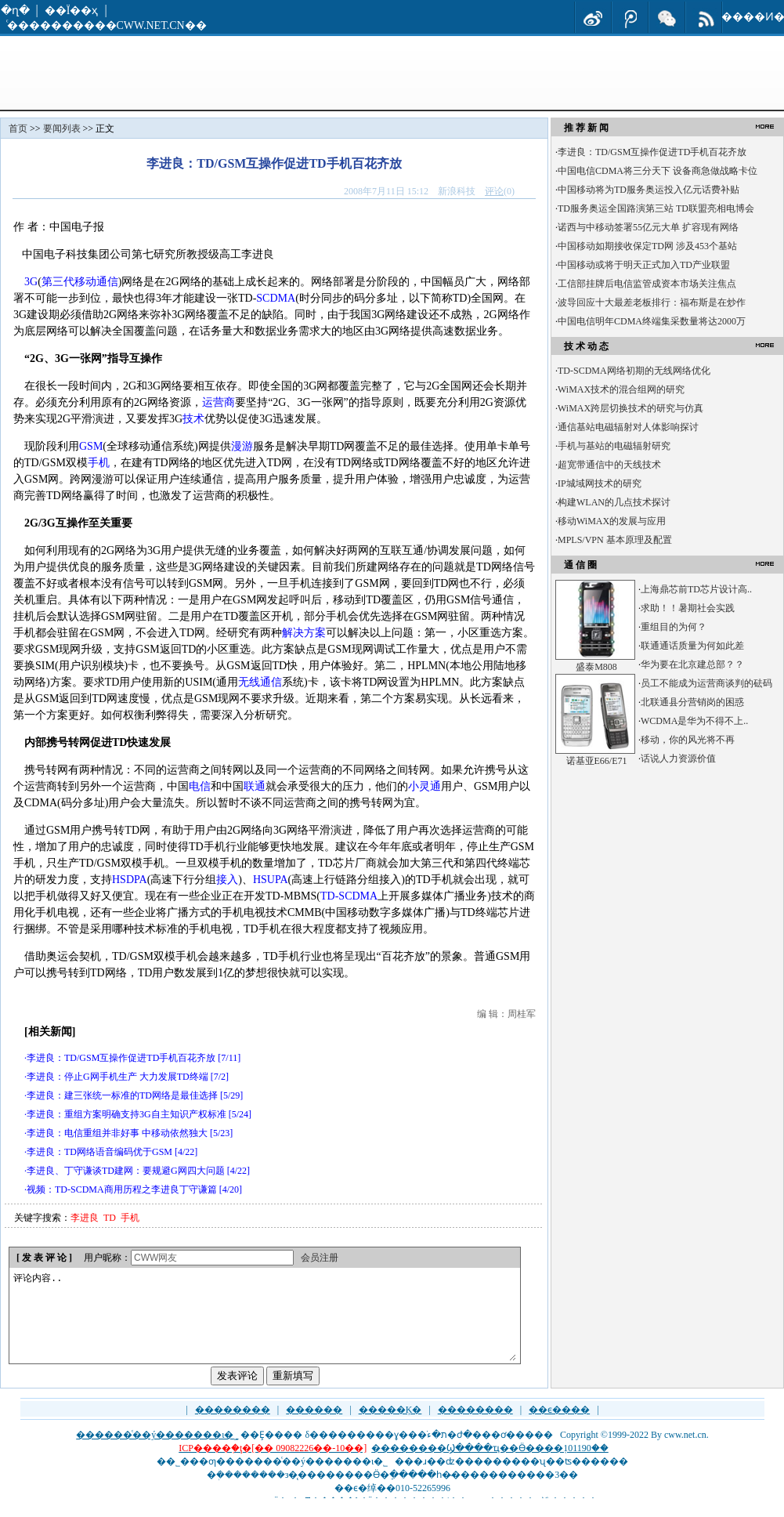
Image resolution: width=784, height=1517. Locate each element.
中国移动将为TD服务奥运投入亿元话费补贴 (648, 189)
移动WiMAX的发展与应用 (612, 521)
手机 (99, 463)
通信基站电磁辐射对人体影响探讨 (628, 427)
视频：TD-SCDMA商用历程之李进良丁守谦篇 (122, 1189)
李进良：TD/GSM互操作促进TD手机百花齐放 (121, 1057)
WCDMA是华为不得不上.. (694, 720)
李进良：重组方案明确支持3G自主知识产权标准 (126, 1114)
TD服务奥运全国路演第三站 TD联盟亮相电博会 (656, 208)
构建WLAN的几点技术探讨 (614, 502)
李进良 (84, 1217)
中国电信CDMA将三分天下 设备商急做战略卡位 (657, 170)
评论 (494, 191)
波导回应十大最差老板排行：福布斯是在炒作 (652, 302)
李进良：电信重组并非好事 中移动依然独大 (117, 1133)
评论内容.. (264, 1325)
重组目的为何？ (673, 626)
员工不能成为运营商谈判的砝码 (706, 683)
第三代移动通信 (80, 282)
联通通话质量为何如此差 (692, 645)
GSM (91, 446)
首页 (18, 128)
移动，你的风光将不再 (688, 739)
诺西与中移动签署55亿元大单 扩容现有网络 (648, 227)
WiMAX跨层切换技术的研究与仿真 (630, 408)
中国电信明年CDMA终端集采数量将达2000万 (652, 321)
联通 (255, 786)
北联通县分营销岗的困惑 (692, 702)
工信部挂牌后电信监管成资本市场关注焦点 (647, 283)
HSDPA (129, 879)
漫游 (242, 446)
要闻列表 (62, 128)
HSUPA (270, 879)
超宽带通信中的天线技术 (609, 464)
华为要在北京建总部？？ (692, 664)
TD (109, 1217)
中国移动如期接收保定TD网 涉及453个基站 (647, 246)
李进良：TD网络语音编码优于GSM (99, 1151)
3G (31, 282)
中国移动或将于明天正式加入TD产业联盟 (644, 264)
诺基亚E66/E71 (596, 760)
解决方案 (304, 633)
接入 (227, 879)
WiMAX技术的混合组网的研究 (621, 389)
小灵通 (424, 786)
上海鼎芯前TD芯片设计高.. (696, 589)
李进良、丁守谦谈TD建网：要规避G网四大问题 (126, 1170)
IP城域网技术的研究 (599, 483)
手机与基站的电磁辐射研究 (614, 445)
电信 (200, 786)
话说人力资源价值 (678, 758)
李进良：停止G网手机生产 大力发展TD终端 (117, 1076)
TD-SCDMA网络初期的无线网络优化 (634, 370)
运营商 (218, 402)
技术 (193, 419)
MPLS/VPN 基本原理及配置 (615, 539)
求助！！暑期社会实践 (688, 608)
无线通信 (260, 682)
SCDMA (275, 298)
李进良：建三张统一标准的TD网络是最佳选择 (122, 1095)
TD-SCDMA (349, 896)
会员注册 (319, 1257)
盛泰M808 (596, 666)
